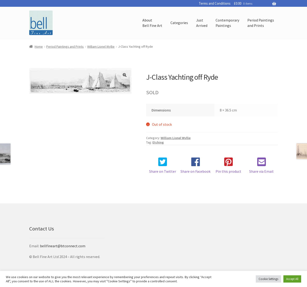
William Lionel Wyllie (101, 46)
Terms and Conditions (215, 3)
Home (39, 46)
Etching (158, 142)
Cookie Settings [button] (268, 279)
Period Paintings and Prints (65, 46)
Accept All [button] (292, 279)
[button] (124, 75)
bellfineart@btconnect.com (62, 246)
